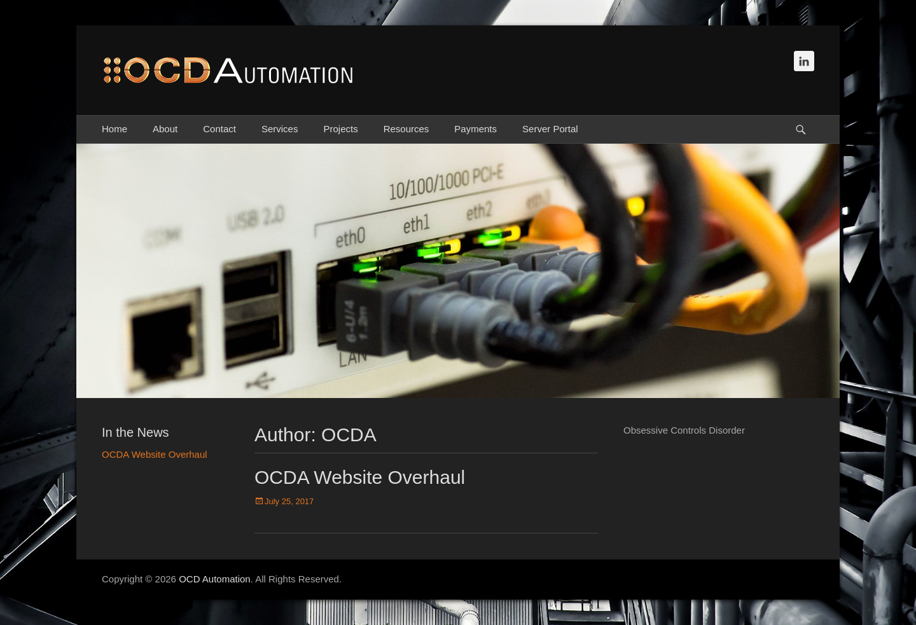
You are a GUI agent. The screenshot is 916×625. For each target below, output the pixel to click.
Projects (340, 128)
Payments (475, 128)
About (165, 128)
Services (279, 128)
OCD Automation (215, 578)
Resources (406, 128)
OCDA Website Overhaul (359, 477)
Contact (219, 128)
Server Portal (550, 128)
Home (114, 128)
